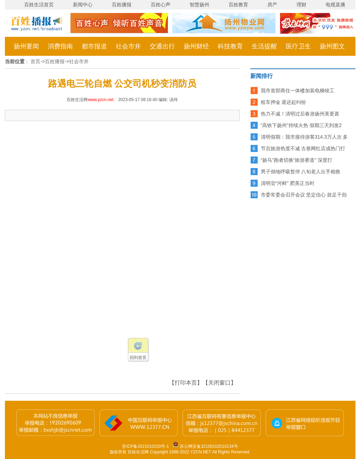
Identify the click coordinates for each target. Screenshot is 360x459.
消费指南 (60, 46)
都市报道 (94, 46)
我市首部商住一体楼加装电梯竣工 (297, 90)
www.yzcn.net (100, 99)
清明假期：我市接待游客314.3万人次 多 (304, 137)
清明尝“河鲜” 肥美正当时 (287, 183)
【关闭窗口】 (219, 383)
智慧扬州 (199, 4)
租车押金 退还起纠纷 (283, 102)
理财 (301, 4)
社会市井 (128, 46)
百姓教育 (238, 4)
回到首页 (138, 357)
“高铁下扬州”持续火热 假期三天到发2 (301, 125)
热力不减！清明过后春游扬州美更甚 (300, 114)
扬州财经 (196, 46)
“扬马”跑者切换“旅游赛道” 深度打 (297, 160)
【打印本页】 (186, 383)
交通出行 (162, 46)
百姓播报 (121, 4)
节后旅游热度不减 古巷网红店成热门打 (303, 148)
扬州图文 (332, 46)
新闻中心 (83, 4)
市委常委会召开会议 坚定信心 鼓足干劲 (304, 195)
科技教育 (230, 46)
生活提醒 (264, 46)
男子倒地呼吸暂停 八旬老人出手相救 (301, 171)
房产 (272, 4)
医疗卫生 (298, 46)
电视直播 (335, 4)
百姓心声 (160, 4)
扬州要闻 (26, 46)
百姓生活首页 (39, 4)
